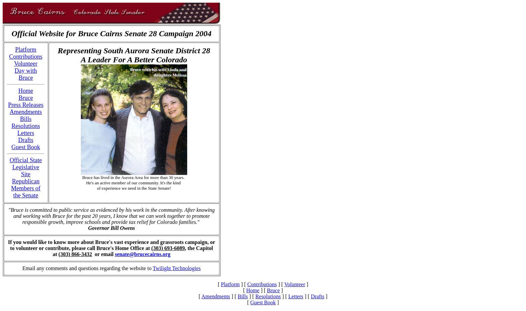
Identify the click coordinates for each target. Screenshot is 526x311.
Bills (26, 119)
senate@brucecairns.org (142, 254)
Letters (25, 133)
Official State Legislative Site (26, 167)
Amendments (26, 112)
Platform (25, 49)
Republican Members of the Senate (25, 188)
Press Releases (25, 105)
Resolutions (25, 126)
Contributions (25, 56)
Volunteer (26, 63)
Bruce (25, 98)
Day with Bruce (26, 74)
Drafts (25, 140)
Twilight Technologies (177, 268)
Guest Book (25, 147)
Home (25, 90)
